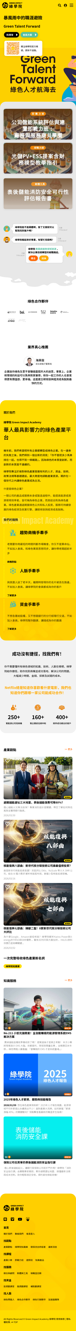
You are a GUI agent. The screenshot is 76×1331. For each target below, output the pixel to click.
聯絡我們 (19, 1233)
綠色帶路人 (9, 1299)
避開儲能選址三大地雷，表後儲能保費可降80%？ (34, 802)
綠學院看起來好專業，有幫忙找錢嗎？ (34, 239)
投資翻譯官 (9, 1286)
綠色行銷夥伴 (39, 1299)
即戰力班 (68, 1157)
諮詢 (44, 258)
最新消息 (52, 1246)
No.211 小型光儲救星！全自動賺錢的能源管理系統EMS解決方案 (37, 1034)
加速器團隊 (53, 1299)
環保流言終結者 (38, 1246)
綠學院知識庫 (13, 966)
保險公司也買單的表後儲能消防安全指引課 (30, 1162)
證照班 (29, 1260)
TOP (14, 1322)
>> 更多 (68, 749)
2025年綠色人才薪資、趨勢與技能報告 (27, 1099)
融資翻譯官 (22, 1286)
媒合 (33, 258)
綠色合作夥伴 (23, 1299)
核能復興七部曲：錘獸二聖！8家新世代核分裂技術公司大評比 (37, 929)
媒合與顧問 (9, 1273)
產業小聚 (68, 1028)
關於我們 (8, 1233)
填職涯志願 (36, 1273)
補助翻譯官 (36, 1286)
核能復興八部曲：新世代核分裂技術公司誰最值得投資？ (38, 865)
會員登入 (30, 1233)
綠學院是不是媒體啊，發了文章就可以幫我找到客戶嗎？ (34, 228)
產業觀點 (68, 797)
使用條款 (60, 1318)
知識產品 (68, 1094)
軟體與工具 (22, 1273)
